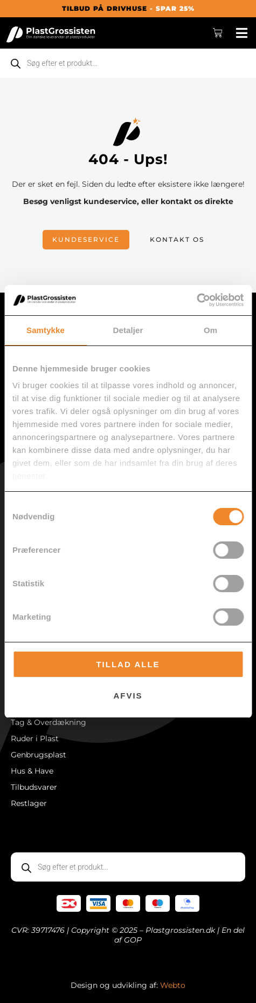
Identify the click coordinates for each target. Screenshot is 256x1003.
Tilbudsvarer (34, 787)
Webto (172, 985)
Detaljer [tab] (128, 330)
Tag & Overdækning (48, 722)
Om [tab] (210, 330)
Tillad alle (128, 664)
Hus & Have (32, 771)
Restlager (29, 803)
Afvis (127, 695)
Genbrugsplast (38, 755)
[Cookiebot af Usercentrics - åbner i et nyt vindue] (196, 300)
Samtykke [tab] (45, 330)
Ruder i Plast (35, 738)
